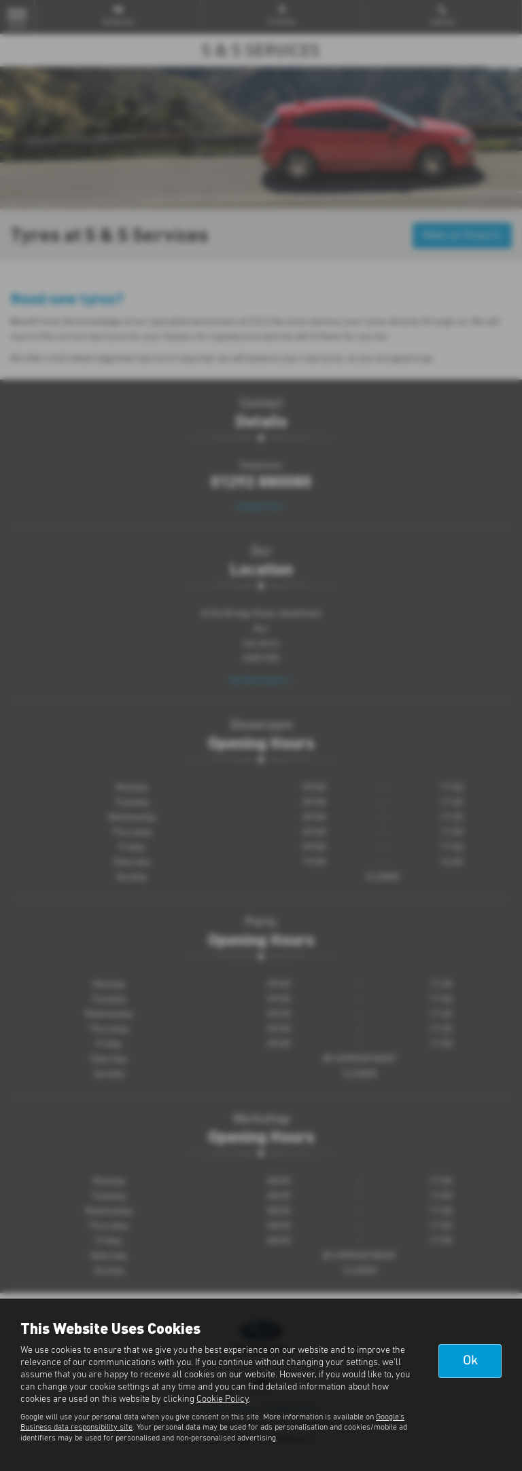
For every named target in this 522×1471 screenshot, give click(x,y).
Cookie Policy (222, 1399)
